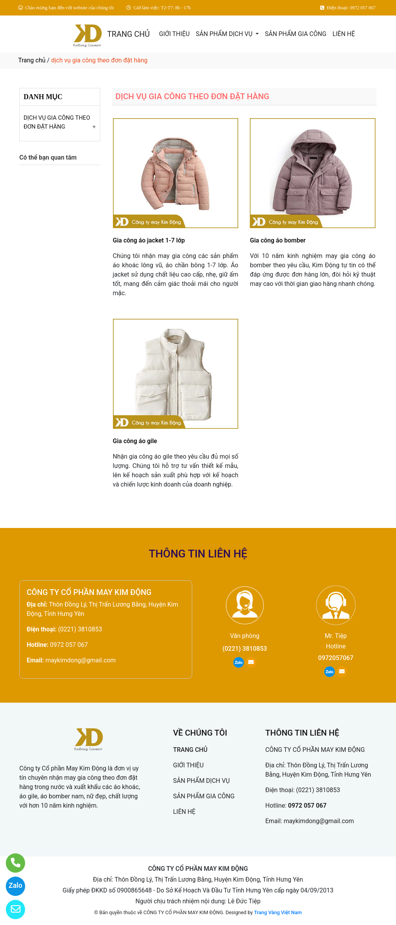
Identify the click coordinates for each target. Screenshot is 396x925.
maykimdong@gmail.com (80, 660)
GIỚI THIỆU (174, 34)
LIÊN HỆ (344, 34)
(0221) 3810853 (80, 629)
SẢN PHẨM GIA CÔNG (295, 34)
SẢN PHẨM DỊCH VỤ (225, 34)
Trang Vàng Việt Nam (278, 912)
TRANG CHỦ (128, 34)
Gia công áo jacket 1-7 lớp (149, 240)
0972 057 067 (69, 644)
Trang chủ (32, 60)
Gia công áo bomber (278, 240)
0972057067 (335, 658)
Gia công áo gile (135, 441)
